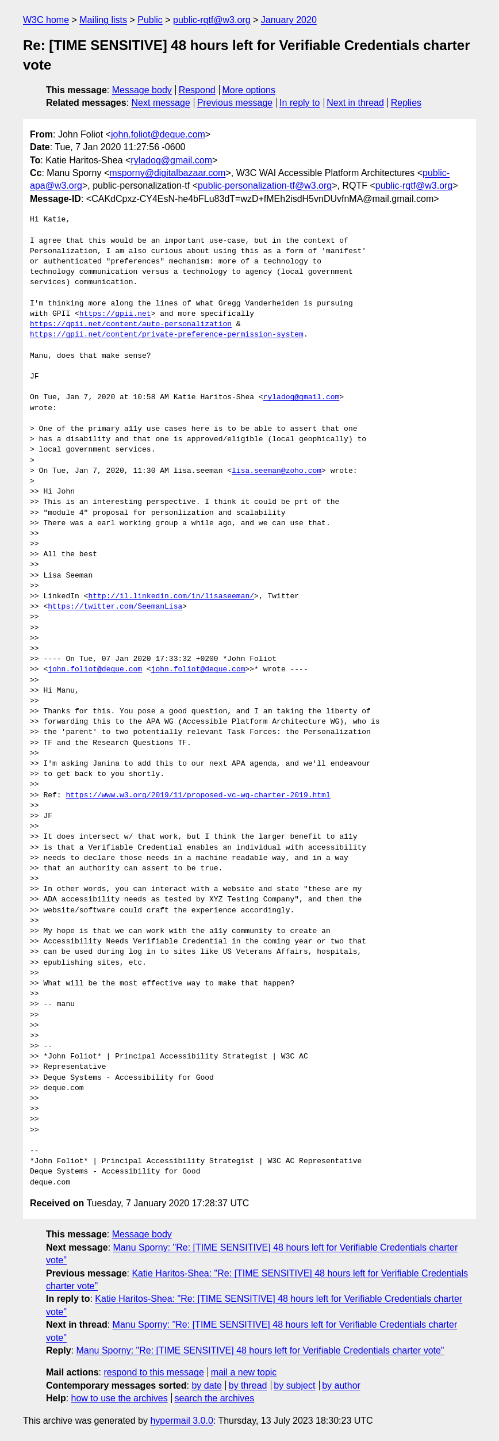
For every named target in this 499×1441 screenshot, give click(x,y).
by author (341, 1385)
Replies (406, 103)
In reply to (299, 103)
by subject (294, 1385)
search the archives (215, 1398)
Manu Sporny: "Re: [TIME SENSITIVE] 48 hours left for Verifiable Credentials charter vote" (260, 1350)
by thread (248, 1385)
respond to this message (153, 1372)
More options (249, 90)
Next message (161, 103)
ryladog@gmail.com (171, 160)
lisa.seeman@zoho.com (276, 471)
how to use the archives (119, 1398)
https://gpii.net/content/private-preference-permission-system (167, 335)
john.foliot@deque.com (158, 134)
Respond (197, 90)
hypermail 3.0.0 (181, 1420)
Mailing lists (103, 20)
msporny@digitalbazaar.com (167, 173)
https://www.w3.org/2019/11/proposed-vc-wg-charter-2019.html (198, 795)
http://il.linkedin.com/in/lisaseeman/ (171, 596)
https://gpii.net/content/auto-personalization (131, 324)
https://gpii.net (115, 314)
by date (206, 1385)
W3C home (46, 20)
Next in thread (355, 103)
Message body (142, 90)
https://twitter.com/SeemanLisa (115, 607)
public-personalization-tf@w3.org (265, 185)
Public (150, 20)
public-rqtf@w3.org (212, 20)
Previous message (235, 103)
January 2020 (289, 20)
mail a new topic (244, 1372)
